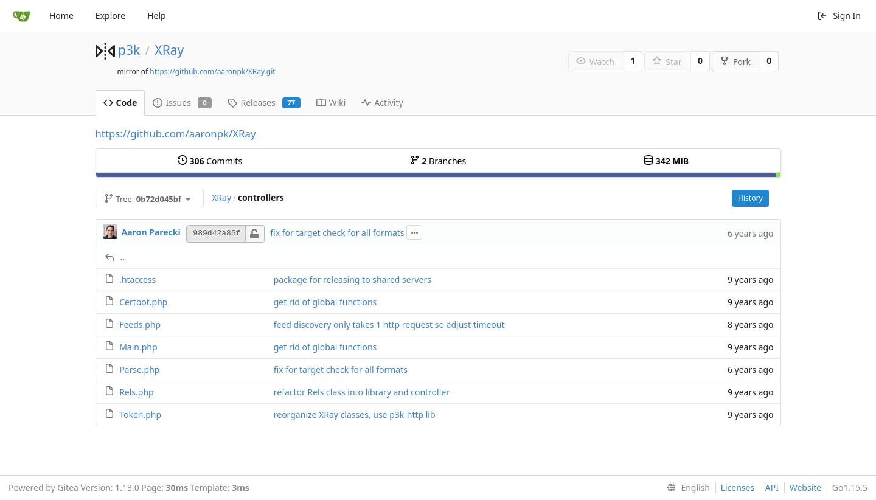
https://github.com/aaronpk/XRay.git (212, 71)
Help (156, 15)
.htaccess (137, 279)
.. (122, 257)
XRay (169, 49)
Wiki (331, 102)
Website (806, 487)
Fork (735, 62)
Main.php (138, 347)
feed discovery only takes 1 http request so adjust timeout (389, 324)
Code (120, 102)
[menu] (686, 488)
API (772, 487)
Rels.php (136, 392)
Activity (382, 102)
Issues (182, 102)
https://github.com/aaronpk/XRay (176, 134)
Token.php (140, 414)
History (750, 198)
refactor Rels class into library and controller (362, 392)
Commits (210, 161)
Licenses (738, 487)
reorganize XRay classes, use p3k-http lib (355, 414)
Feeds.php (140, 324)
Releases (264, 102)
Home (61, 15)
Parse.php (139, 369)
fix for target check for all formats (337, 232)
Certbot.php (143, 302)
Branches (438, 161)
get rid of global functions (325, 302)
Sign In (839, 15)
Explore (110, 15)
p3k (129, 49)
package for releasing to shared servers (352, 279)
